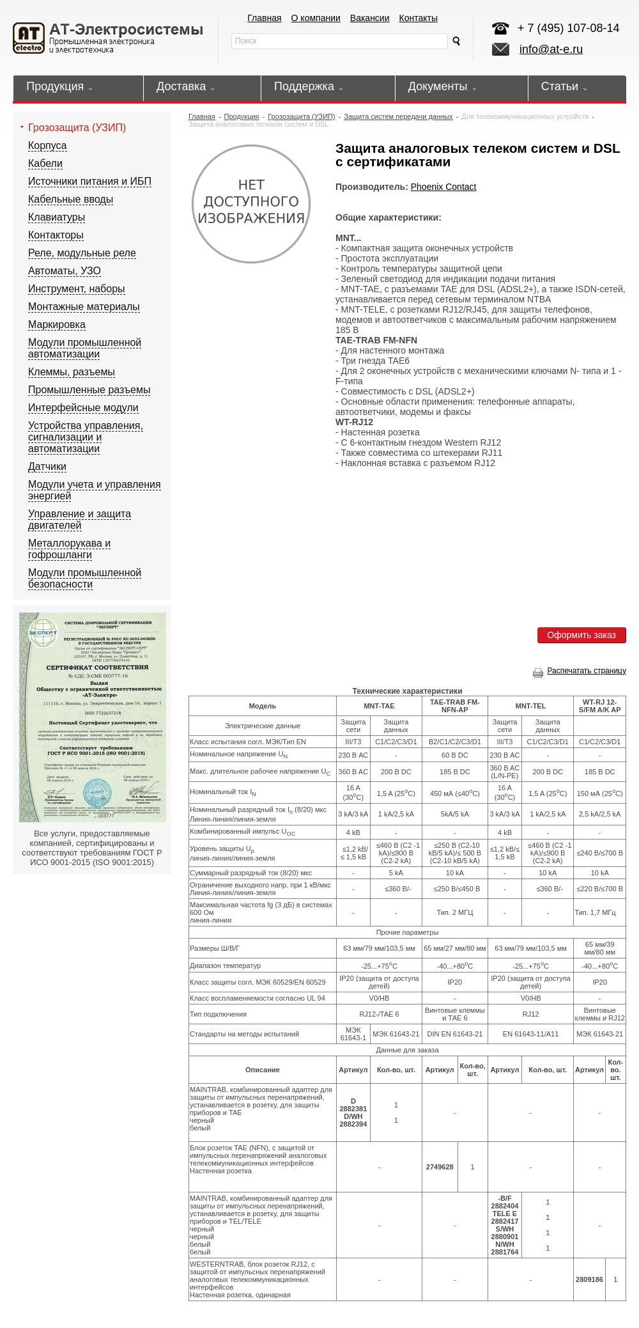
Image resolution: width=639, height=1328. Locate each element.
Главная (264, 18)
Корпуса (47, 145)
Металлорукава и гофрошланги (69, 549)
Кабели (45, 163)
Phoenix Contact (444, 187)
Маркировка (57, 324)
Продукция (241, 116)
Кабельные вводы (70, 199)
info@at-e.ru (551, 49)
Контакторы (56, 235)
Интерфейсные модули (83, 407)
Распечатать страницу (579, 670)
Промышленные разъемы (89, 389)
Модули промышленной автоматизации (84, 348)
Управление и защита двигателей (79, 519)
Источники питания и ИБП (89, 181)
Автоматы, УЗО (64, 270)
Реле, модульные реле (82, 252)
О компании (316, 18)
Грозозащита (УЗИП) (77, 127)
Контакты (418, 18)
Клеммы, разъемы (71, 371)
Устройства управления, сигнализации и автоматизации (85, 437)
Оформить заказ (581, 635)
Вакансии (370, 18)
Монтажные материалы (84, 306)
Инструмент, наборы (76, 288)
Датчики (47, 466)
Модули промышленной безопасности (84, 578)
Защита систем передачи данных (398, 116)
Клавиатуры (56, 217)
